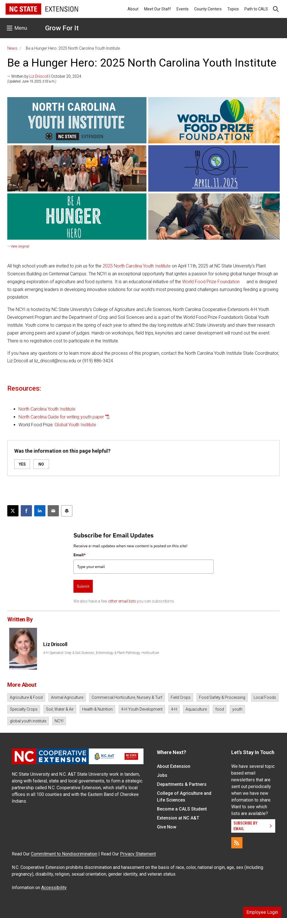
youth (237, 709)
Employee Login (262, 912)
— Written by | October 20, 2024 (44, 76)
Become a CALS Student (182, 809)
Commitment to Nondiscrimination (64, 854)
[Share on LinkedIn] (39, 510)
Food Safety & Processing (222, 697)
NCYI (59, 721)
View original (20, 246)
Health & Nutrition (97, 709)
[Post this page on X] (12, 510)
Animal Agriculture (67, 697)
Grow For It (62, 28)
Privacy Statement (138, 854)
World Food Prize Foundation (211, 281)
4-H (174, 709)
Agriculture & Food (26, 697)
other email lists (122, 601)
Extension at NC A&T (178, 818)
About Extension (173, 766)
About (133, 9)
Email (79, 554)
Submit (83, 586)
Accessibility (54, 887)
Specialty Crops (24, 709)
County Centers (208, 9)
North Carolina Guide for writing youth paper (61, 417)
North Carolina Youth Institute (46, 409)
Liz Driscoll (38, 76)
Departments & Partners (182, 784)
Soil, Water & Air (60, 709)
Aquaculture (196, 709)
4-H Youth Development (142, 709)
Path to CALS (256, 9)
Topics (233, 9)
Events (183, 9)
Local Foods (265, 697)
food (219, 709)
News (12, 48)
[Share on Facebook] (26, 510)
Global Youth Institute (75, 424)
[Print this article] (66, 510)
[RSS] (236, 842)
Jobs (162, 775)
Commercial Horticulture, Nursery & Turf (127, 697)
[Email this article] (53, 510)
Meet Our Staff (157, 9)
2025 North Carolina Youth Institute (137, 266)
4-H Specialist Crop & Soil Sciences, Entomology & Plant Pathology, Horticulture (101, 653)
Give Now (166, 827)
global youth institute (28, 721)
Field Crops (181, 697)
